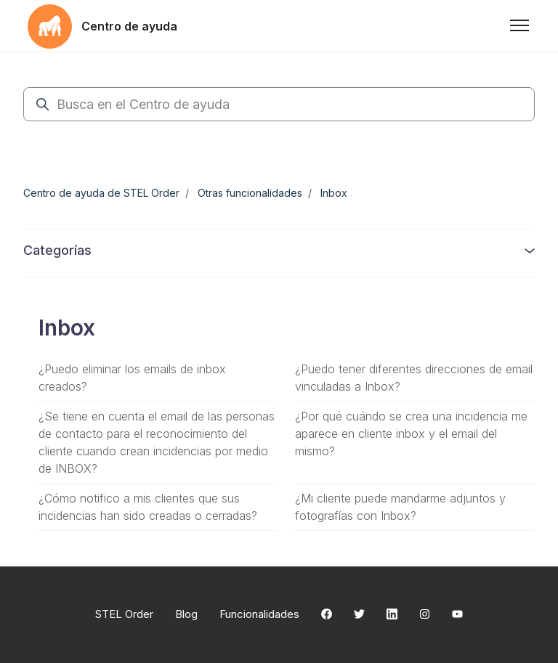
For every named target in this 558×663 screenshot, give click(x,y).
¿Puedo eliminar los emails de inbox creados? (132, 378)
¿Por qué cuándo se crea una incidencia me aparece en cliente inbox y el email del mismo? (411, 433)
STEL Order (124, 614)
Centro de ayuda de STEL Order (101, 193)
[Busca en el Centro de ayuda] (279, 104)
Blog (186, 614)
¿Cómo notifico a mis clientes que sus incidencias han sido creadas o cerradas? (148, 507)
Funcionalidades (259, 614)
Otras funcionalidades (250, 193)
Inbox (333, 193)
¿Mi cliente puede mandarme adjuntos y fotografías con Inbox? (400, 507)
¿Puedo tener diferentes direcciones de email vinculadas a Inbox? (414, 378)
